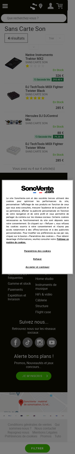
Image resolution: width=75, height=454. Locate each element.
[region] (37, 227)
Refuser (37, 259)
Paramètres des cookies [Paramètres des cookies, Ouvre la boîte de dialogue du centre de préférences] (37, 251)
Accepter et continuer (37, 267)
